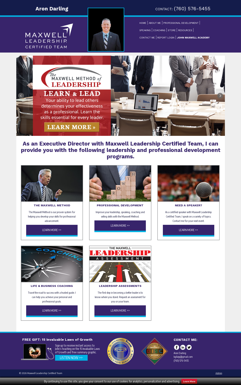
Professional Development (181, 23)
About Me (155, 23)
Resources (185, 30)
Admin (219, 373)
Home (142, 23)
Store (172, 30)
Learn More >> (51, 230)
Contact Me (147, 37)
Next (220, 96)
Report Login (165, 37)
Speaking (145, 30)
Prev (21, 96)
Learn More (189, 381)
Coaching (159, 30)
